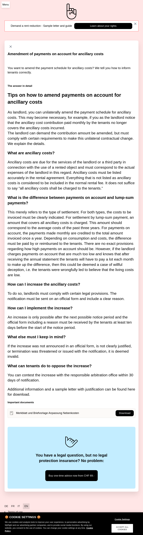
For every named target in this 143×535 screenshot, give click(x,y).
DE (6, 506)
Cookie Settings (122, 520)
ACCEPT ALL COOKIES (122, 529)
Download (124, 413)
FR (13, 506)
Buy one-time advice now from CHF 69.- (71, 475)
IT (19, 506)
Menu (5, 4)
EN (26, 506)
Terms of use (15, 512)
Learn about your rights (103, 25)
